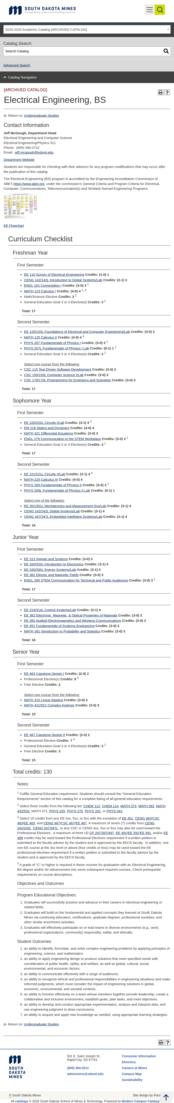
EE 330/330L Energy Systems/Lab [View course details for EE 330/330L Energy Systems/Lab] (50, 570)
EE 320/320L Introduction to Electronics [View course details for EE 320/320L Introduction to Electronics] (54, 564)
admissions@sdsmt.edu (85, 1074)
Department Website (19, 160)
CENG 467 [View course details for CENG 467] (52, 823)
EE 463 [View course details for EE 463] (29, 823)
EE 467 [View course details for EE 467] (81, 823)
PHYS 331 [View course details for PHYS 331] (93, 811)
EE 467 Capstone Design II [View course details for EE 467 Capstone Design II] (44, 735)
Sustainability (132, 1080)
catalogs (21, 1101)
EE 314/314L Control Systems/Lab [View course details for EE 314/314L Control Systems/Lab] (50, 610)
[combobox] (87, 29)
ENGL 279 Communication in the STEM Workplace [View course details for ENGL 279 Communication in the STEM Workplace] (62, 439)
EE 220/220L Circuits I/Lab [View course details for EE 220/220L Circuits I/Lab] (44, 423)
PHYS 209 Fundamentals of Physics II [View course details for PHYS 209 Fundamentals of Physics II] (53, 485)
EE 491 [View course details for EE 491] (121, 833)
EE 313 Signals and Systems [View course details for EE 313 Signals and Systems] (46, 559)
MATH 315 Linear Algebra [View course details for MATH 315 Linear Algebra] (43, 700)
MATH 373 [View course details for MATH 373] (128, 806)
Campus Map (132, 1074)
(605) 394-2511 (78, 1068)
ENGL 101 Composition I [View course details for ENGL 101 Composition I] (42, 285)
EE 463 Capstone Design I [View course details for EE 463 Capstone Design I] (44, 673)
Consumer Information (139, 1056)
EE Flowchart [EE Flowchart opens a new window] (14, 226)
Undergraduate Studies (41, 115)
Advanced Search (16, 65)
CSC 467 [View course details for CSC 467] (68, 823)
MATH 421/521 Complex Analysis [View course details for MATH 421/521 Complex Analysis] (49, 705)
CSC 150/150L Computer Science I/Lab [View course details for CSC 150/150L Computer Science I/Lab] (54, 375)
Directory (129, 1062)
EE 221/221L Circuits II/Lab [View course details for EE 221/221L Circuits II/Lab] (44, 474)
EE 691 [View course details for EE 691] (145, 833)
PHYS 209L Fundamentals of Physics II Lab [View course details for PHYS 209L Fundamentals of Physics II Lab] (57, 490)
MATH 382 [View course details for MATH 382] (146, 806)
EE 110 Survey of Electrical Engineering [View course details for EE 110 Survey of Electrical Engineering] (54, 274)
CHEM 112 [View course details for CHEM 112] (91, 806)
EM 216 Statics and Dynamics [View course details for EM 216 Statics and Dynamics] (46, 428)
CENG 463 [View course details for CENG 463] (143, 818)
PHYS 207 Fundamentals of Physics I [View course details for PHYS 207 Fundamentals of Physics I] (52, 343)
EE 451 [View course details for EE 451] (127, 818)
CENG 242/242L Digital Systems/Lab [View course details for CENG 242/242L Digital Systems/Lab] (52, 511)
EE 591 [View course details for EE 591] (133, 833)
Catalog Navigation (22, 77)
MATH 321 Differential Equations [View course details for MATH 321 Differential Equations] (48, 433)
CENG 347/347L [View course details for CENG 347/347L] (45, 828)
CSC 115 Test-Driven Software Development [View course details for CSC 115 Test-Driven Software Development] (57, 369)
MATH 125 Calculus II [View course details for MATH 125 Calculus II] (40, 337)
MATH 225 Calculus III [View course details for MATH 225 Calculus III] (41, 479)
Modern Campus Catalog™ (142, 1101)
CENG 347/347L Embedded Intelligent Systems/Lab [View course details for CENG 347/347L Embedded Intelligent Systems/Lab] (63, 517)
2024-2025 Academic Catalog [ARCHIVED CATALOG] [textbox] (46, 29)
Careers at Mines (134, 1068)
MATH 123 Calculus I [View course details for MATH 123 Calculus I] (40, 291)
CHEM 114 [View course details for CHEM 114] (110, 806)
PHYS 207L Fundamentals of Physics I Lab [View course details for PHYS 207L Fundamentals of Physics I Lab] (56, 348)
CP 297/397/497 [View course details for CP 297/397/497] (101, 833)
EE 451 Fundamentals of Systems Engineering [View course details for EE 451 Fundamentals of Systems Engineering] (59, 626)
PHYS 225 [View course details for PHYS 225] (57, 811)
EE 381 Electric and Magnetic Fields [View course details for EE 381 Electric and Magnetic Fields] (51, 575)
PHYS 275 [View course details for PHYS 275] (75, 811)
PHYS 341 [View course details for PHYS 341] (114, 811)
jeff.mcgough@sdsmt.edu (34, 152)
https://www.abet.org (29, 184)
